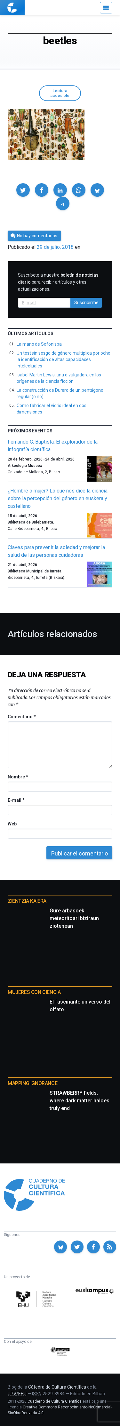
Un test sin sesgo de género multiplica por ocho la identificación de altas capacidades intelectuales (63, 359)
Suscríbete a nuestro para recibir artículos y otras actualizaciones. (58, 282)
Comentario (22, 716)
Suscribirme (86, 302)
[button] (23, 190)
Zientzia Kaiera (27, 901)
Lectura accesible (59, 93)
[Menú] (106, 7)
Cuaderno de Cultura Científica (55, 1401)
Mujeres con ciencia (34, 992)
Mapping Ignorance (32, 1083)
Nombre (18, 776)
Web (12, 823)
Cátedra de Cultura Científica (57, 1387)
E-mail (16, 800)
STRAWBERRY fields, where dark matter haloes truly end (79, 1100)
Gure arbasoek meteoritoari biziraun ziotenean (74, 918)
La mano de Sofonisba (39, 344)
